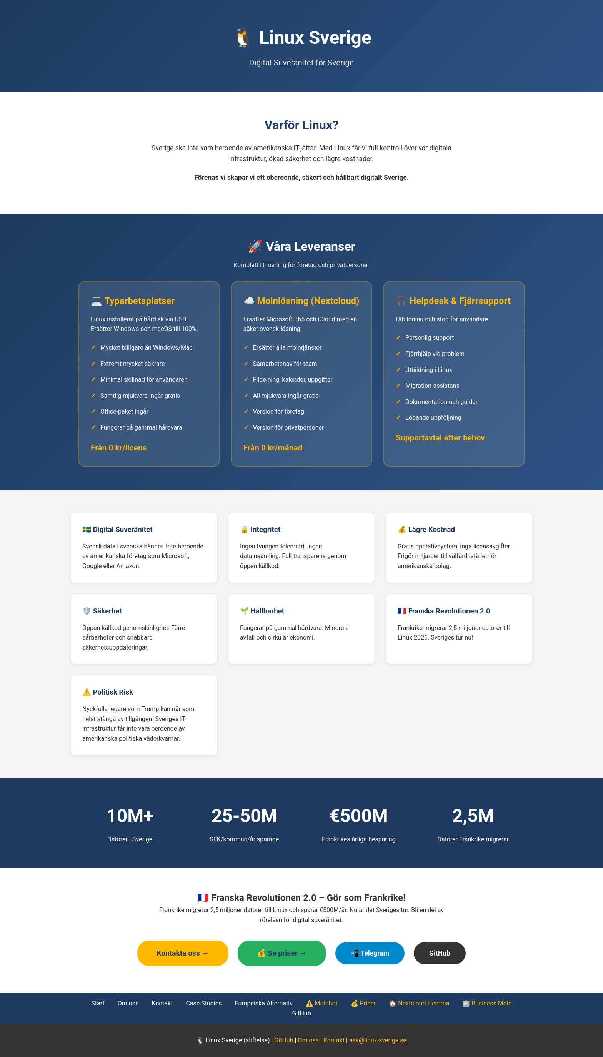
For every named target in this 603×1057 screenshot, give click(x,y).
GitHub (439, 953)
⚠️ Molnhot (322, 1003)
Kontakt (162, 1003)
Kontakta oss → (183, 953)
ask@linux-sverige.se (377, 1040)
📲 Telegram (370, 953)
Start (97, 1003)
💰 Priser (363, 1003)
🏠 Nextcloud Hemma (419, 1003)
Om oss (128, 1003)
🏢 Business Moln (487, 1003)
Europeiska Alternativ (263, 1003)
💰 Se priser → (282, 953)
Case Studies (204, 1003)
